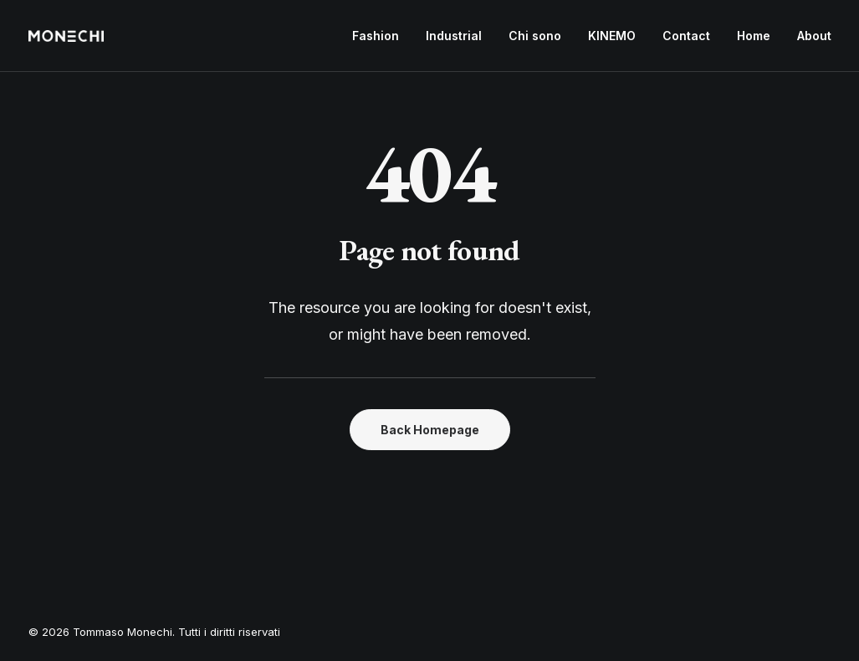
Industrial (454, 35)
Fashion (375, 35)
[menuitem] (381, 36)
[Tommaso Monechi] (66, 36)
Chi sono (535, 35)
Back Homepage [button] (430, 430)
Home (753, 35)
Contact (686, 35)
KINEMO (612, 35)
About (814, 35)
